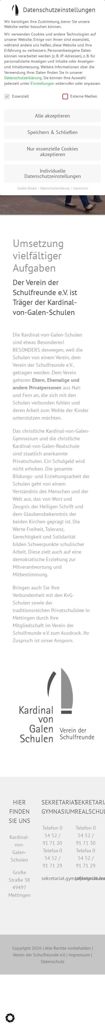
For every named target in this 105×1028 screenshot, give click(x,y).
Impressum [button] (80, 188)
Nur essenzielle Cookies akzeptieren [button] (52, 151)
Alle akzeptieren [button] (52, 115)
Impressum (79, 955)
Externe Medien (79, 96)
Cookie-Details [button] (27, 188)
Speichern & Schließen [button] (52, 132)
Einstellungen (42, 83)
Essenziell (16, 96)
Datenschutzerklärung (23, 77)
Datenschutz (52, 961)
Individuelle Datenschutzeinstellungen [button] (52, 174)
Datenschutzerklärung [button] (55, 188)
